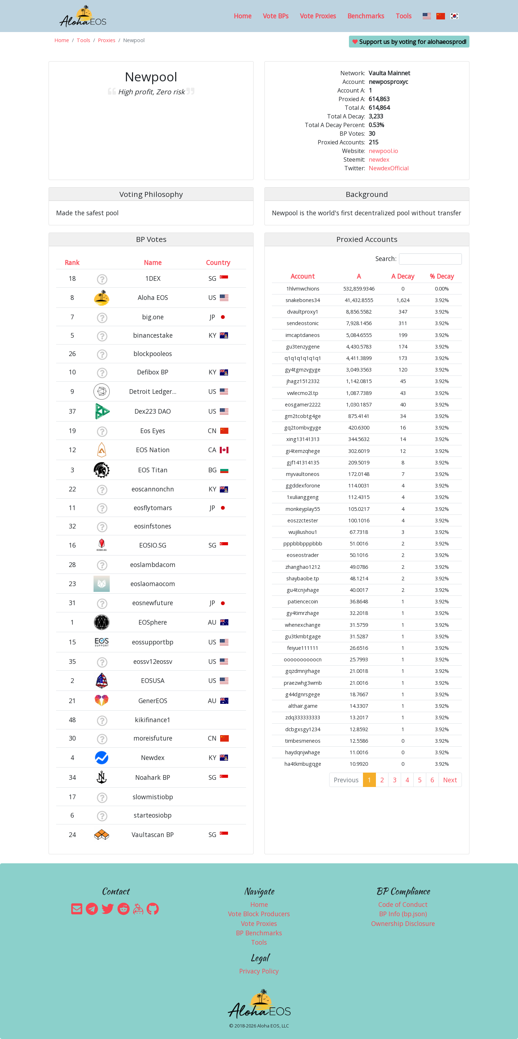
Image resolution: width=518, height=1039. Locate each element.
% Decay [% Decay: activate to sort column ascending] (442, 276)
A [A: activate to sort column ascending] (359, 276)
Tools (404, 16)
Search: (419, 259)
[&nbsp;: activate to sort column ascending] (101, 262)
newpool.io (383, 151)
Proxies (106, 40)
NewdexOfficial (389, 168)
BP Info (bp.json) (403, 913)
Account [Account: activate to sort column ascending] (303, 276)
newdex (379, 159)
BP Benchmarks (259, 932)
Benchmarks (365, 16)
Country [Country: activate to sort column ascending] (218, 262)
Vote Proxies (318, 16)
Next (450, 779)
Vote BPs (275, 16)
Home (242, 16)
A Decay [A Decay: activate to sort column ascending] (402, 276)
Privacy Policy (259, 971)
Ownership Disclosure (403, 923)
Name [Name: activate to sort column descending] (153, 262)
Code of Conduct (403, 904)
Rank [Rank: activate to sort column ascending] (72, 262)
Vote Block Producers (259, 913)
